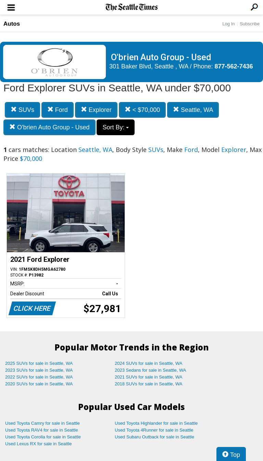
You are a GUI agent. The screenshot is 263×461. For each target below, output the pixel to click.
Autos (11, 24)
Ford (57, 109)
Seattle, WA (193, 109)
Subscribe (250, 23)
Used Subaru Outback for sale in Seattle (154, 436)
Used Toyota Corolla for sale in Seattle (43, 436)
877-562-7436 (234, 66)
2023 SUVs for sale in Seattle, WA (39, 370)
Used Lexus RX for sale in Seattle (38, 443)
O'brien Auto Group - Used (49, 127)
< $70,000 (142, 109)
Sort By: (115, 127)
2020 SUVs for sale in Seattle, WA (39, 383)
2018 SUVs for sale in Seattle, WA (149, 383)
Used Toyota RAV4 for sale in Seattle (41, 430)
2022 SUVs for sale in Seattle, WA (39, 377)
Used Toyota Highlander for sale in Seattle (156, 423)
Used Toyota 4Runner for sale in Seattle (154, 430)
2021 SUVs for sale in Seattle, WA (149, 377)
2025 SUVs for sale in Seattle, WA (39, 363)
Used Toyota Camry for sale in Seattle (42, 423)
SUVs (22, 109)
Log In (228, 23)
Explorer (96, 109)
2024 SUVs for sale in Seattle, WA (149, 363)
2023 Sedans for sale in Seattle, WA (150, 370)
